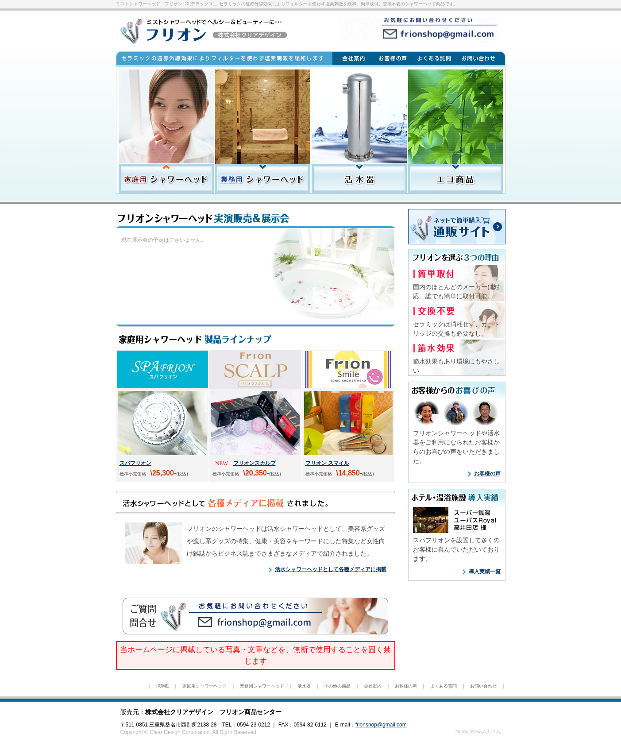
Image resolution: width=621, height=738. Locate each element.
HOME (162, 686)
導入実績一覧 (485, 571)
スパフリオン (135, 463)
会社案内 (373, 686)
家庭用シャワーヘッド (204, 686)
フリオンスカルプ (254, 463)
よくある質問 (443, 686)
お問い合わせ (483, 686)
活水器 (304, 686)
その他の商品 (337, 686)
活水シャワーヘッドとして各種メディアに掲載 (330, 569)
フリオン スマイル (327, 463)
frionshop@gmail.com (381, 725)
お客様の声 (487, 474)
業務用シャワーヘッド (262, 686)
